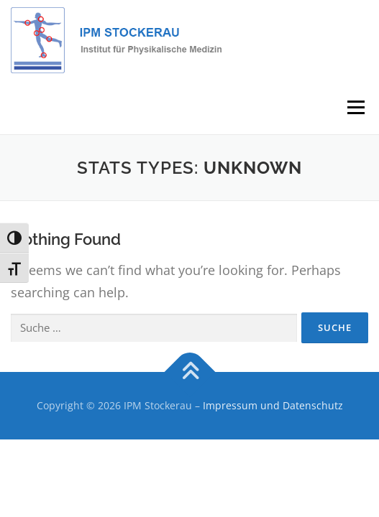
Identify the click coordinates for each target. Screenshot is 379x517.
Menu (354, 107)
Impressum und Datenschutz (273, 405)
